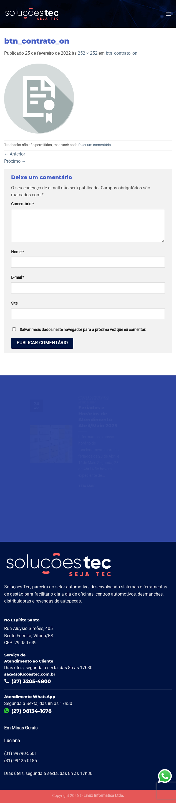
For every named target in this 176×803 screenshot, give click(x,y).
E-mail (17, 277)
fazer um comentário (94, 145)
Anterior (14, 154)
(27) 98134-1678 (28, 711)
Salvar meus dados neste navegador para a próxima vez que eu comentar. (83, 329)
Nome (17, 252)
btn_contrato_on (121, 53)
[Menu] (168, 14)
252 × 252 (87, 53)
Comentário (22, 204)
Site (14, 303)
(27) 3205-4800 (27, 681)
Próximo (15, 161)
